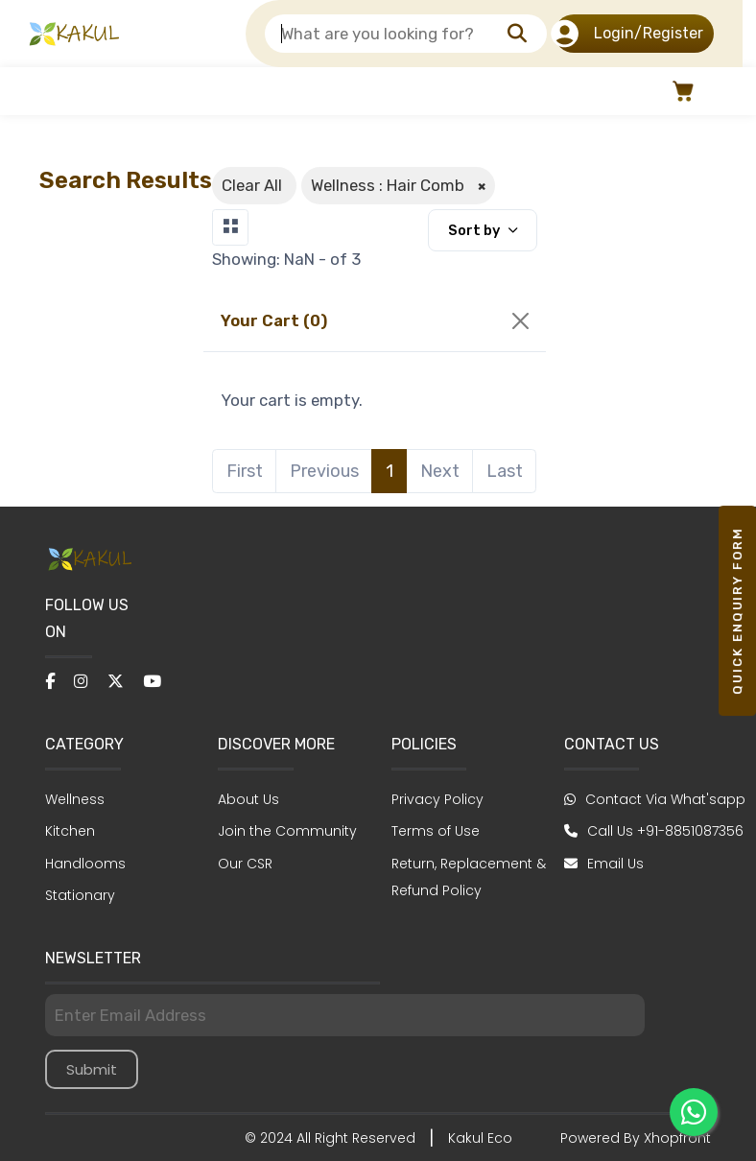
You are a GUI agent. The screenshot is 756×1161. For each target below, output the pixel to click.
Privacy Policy (437, 799)
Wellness (75, 799)
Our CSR (245, 863)
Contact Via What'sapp (654, 799)
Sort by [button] (475, 230)
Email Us (604, 863)
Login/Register (629, 33)
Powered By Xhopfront (635, 1138)
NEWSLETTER (93, 958)
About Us (248, 799)
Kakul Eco (480, 1138)
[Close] (520, 321)
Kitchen (70, 831)
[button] (681, 91)
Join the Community (287, 831)
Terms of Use (435, 831)
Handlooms (85, 863)
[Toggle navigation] (230, 227)
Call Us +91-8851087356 (654, 831)
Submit (91, 1069)
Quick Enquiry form (737, 611)
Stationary (80, 895)
